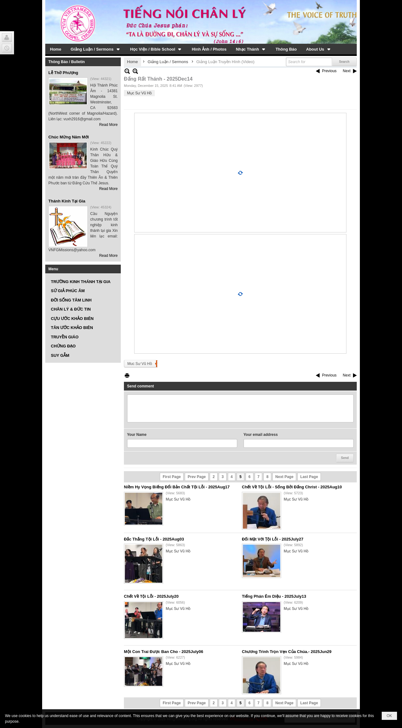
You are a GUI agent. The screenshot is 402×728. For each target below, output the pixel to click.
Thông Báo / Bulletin (66, 62)
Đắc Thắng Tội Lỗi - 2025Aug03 (154, 539)
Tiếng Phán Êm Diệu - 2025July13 (274, 596)
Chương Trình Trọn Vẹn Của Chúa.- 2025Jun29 (286, 651)
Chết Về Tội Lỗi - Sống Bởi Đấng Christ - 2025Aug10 (292, 487)
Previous (329, 71)
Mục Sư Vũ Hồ (139, 93)
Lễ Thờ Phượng (63, 72)
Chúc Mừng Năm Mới (68, 137)
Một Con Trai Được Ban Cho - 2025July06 (163, 651)
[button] (95, 49)
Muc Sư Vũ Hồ (139, 364)
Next (347, 71)
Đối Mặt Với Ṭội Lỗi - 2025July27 (272, 539)
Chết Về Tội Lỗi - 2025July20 (151, 596)
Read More (108, 124)
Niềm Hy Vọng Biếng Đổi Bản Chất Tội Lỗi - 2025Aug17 (177, 487)
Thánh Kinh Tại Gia (66, 201)
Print (127, 375)
